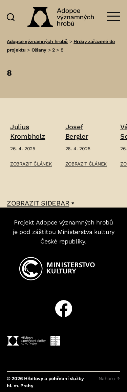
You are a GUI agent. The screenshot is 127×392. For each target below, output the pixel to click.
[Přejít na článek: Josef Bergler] (86, 145)
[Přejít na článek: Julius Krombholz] (31, 145)
